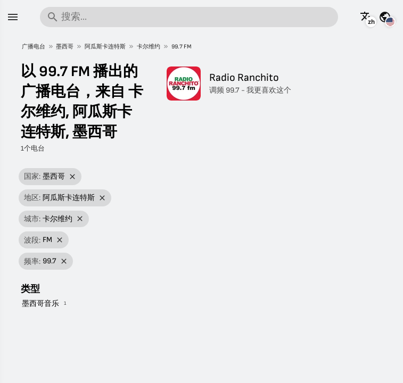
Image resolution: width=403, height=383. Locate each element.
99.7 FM (181, 46)
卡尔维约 (148, 46)
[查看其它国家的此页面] (385, 17)
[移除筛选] (73, 177)
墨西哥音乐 (40, 303)
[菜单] (13, 17)
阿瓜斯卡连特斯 (105, 46)
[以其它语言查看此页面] (366, 17)
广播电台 (33, 46)
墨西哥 (64, 46)
